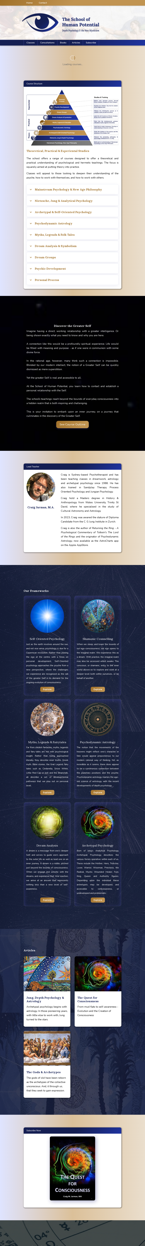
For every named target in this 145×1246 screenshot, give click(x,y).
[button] (76, 43)
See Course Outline (72, 424)
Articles (76, 43)
